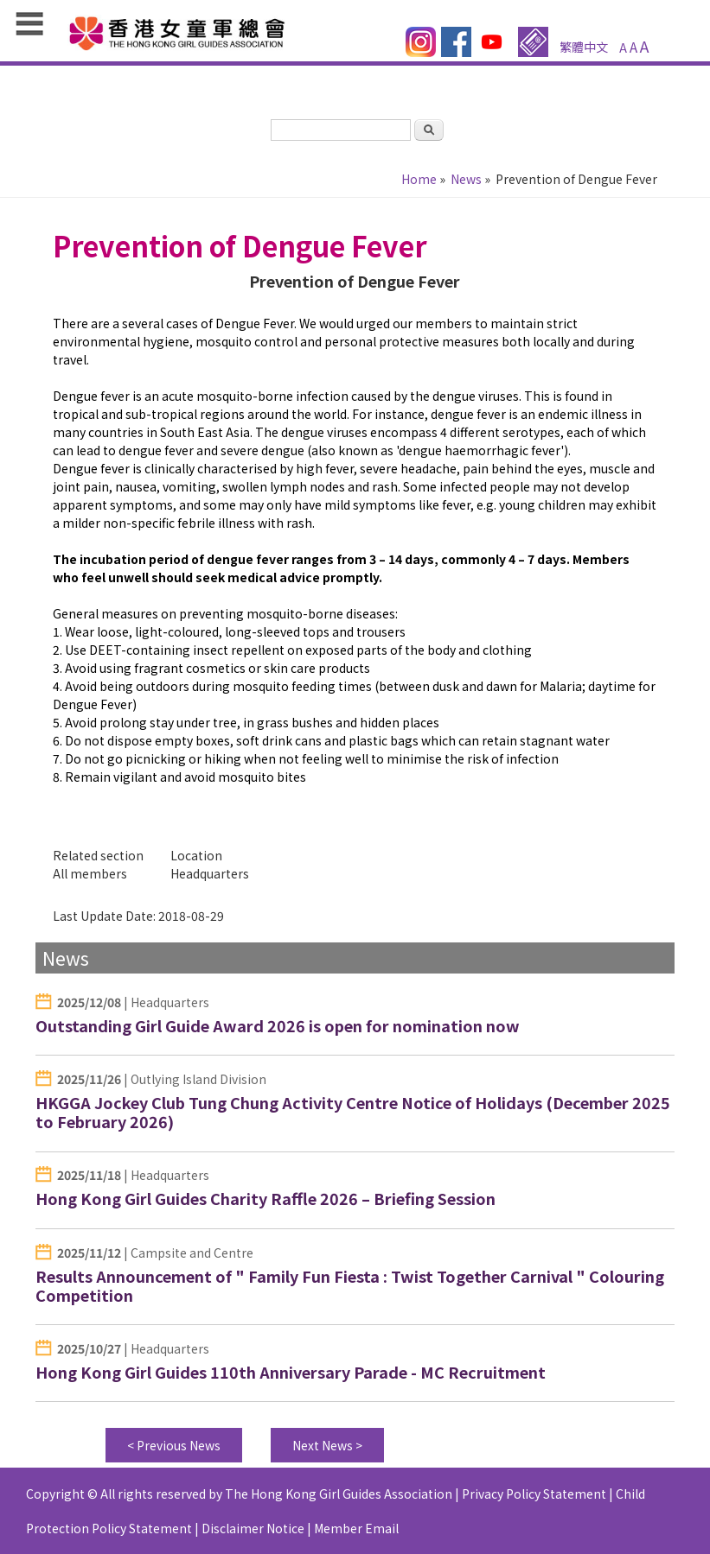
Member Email (356, 1528)
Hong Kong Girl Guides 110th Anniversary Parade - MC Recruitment (290, 1372)
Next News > (327, 1445)
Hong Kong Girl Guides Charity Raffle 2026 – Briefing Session (265, 1198)
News (466, 178)
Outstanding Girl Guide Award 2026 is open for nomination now (277, 1025)
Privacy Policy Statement (534, 1493)
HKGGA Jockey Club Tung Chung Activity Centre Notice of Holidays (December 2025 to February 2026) (352, 1112)
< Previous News (174, 1445)
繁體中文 (584, 46)
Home (419, 178)
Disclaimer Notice (252, 1528)
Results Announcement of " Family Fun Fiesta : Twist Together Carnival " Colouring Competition (349, 1286)
